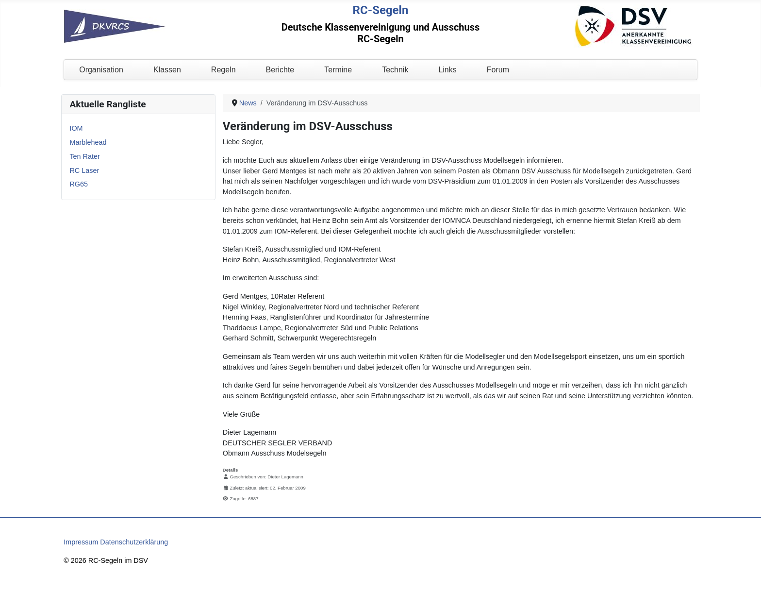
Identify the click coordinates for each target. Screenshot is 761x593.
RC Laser (84, 170)
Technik (395, 70)
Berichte (280, 70)
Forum (498, 70)
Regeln (223, 70)
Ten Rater (84, 156)
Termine (338, 70)
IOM (76, 128)
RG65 (78, 184)
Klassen (167, 70)
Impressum (81, 542)
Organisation (101, 70)
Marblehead (87, 142)
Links (447, 70)
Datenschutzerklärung (134, 542)
